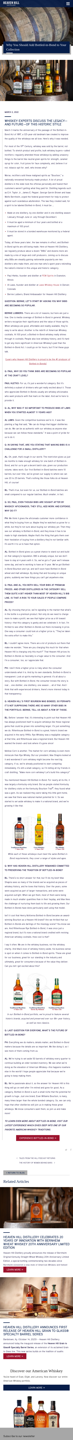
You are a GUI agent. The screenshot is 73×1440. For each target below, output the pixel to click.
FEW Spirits (48, 275)
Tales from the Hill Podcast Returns (37, 1158)
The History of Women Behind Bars (35, 1163)
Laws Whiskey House (49, 284)
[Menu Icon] (68, 3)
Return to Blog (16, 1173)
